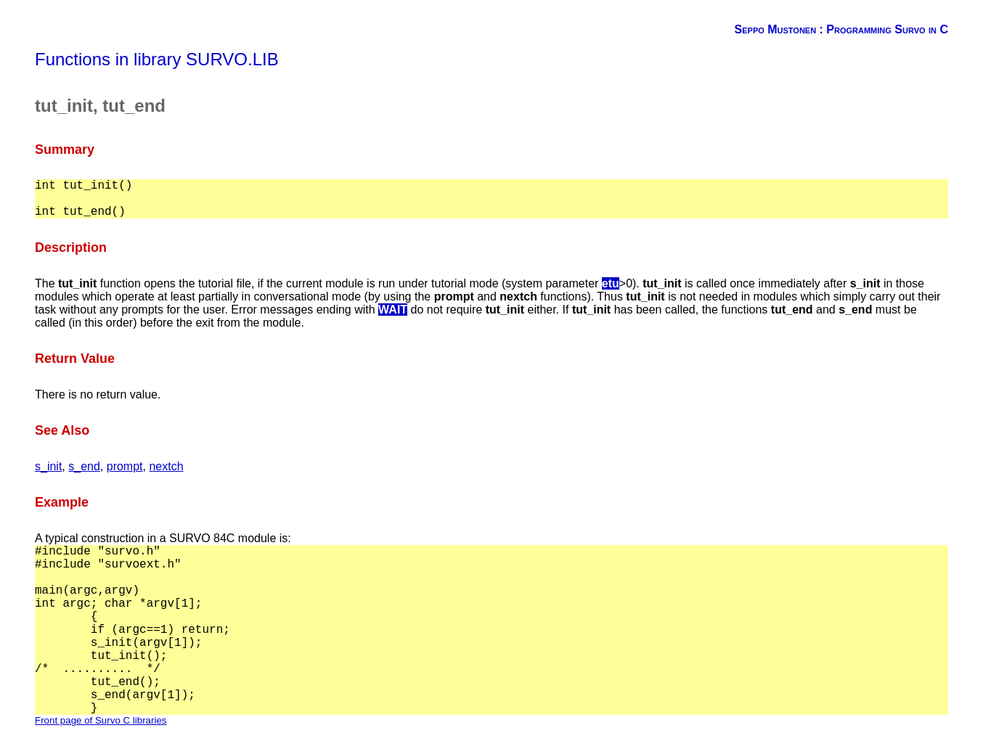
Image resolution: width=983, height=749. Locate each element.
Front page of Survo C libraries (101, 720)
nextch (166, 466)
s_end (84, 466)
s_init (48, 466)
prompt (125, 466)
